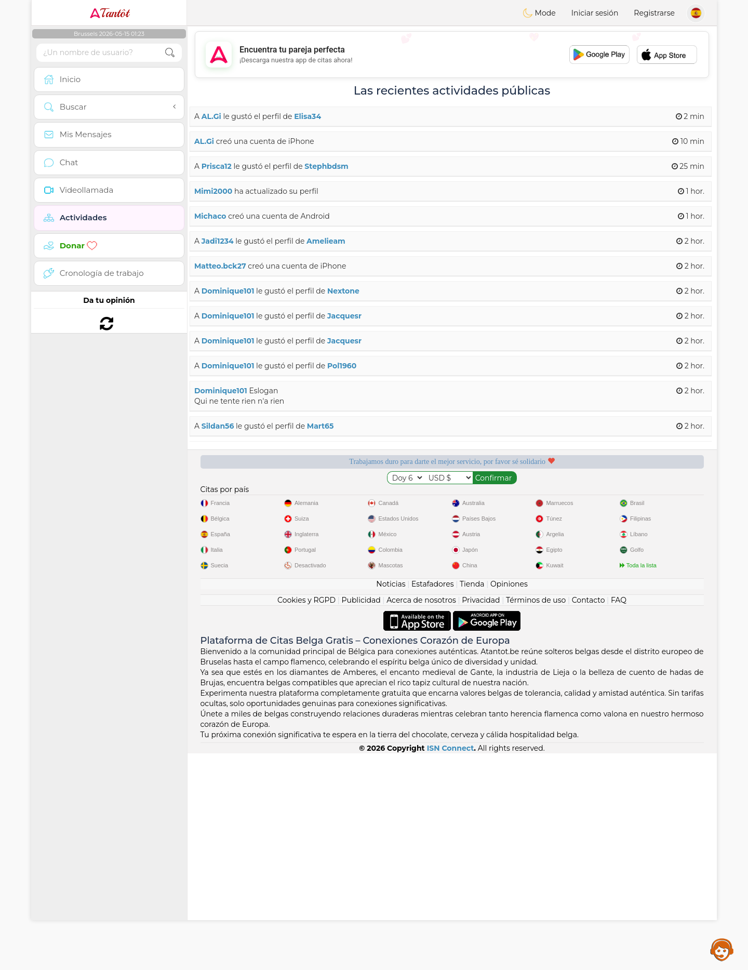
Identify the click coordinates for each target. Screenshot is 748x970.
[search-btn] (170, 53)
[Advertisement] (452, 54)
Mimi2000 (213, 191)
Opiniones (509, 800)
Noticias (390, 800)
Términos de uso (536, 816)
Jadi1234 (218, 241)
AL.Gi (211, 116)
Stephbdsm (326, 166)
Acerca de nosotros (421, 816)
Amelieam (325, 241)
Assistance (722, 949)
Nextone (343, 291)
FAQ (618, 816)
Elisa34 (307, 116)
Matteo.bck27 (220, 266)
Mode (539, 13)
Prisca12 (217, 166)
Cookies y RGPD (306, 816)
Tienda (472, 800)
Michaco (210, 216)
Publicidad (360, 816)
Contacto (588, 816)
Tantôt (109, 13)
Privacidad (481, 816)
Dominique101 (228, 291)
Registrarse (654, 13)
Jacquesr (344, 316)
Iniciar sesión (595, 13)
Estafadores (432, 800)
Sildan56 (218, 426)
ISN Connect (450, 964)
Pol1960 (341, 365)
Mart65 (320, 426)
